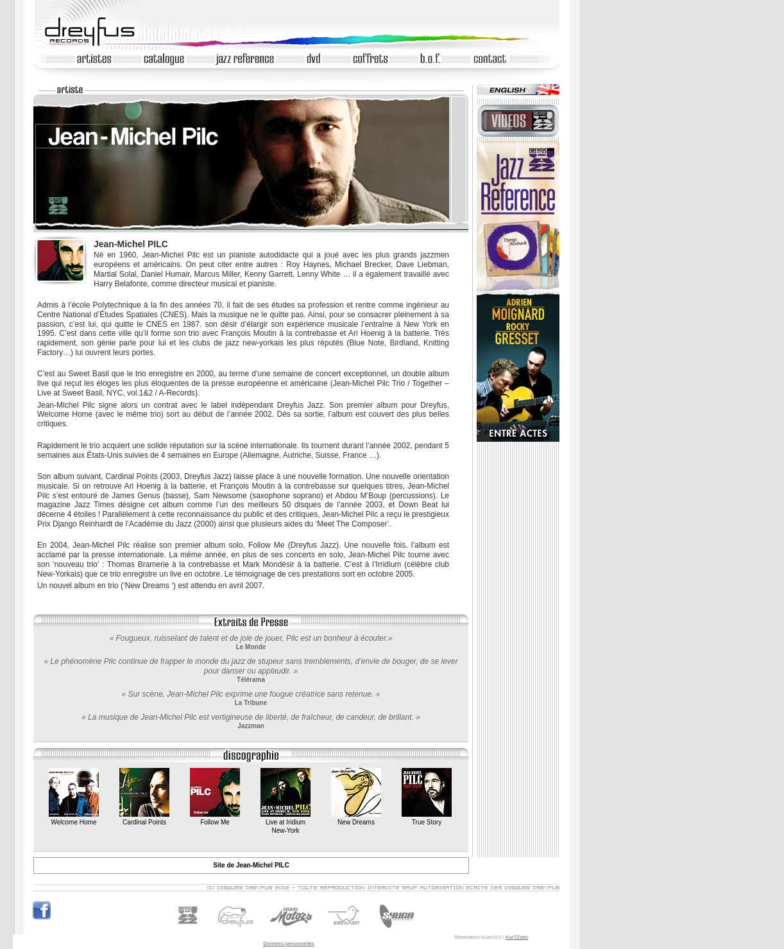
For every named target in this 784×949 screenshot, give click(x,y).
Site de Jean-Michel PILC (251, 865)
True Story (427, 818)
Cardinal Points (144, 818)
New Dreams (356, 818)
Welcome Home (74, 818)
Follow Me (215, 818)
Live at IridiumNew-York (285, 822)
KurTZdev (517, 937)
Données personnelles (288, 943)
